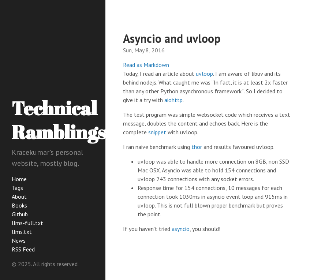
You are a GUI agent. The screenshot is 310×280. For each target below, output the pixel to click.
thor (196, 146)
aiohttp (173, 100)
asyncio (181, 228)
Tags (17, 187)
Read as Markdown (146, 64)
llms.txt (22, 231)
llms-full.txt (27, 223)
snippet (157, 132)
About (19, 196)
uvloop (204, 73)
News (19, 240)
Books (19, 205)
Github (20, 214)
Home (19, 179)
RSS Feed (23, 249)
